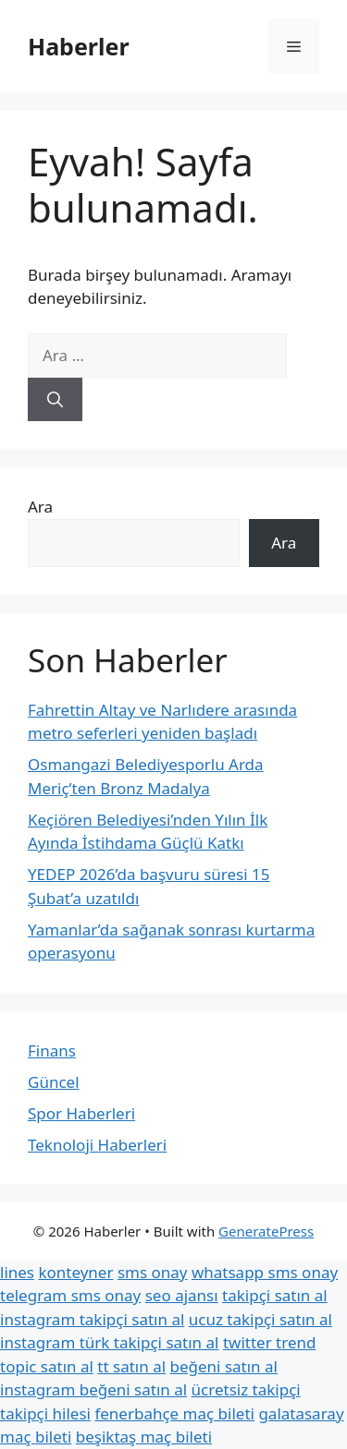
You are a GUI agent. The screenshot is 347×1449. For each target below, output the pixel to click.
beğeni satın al (224, 1366)
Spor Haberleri (81, 1113)
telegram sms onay (70, 1295)
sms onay (153, 1272)
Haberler (79, 46)
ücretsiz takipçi (246, 1389)
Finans (52, 1050)
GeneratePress (266, 1231)
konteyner (75, 1272)
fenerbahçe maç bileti (174, 1413)
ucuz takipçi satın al (260, 1319)
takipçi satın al (275, 1295)
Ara (40, 506)
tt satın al (131, 1366)
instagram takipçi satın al (92, 1319)
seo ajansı (181, 1295)
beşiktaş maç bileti (144, 1436)
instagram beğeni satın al (93, 1389)
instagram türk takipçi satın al (109, 1342)
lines (17, 1272)
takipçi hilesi (45, 1413)
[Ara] (55, 400)
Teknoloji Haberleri (97, 1144)
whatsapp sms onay (265, 1272)
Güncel (54, 1082)
